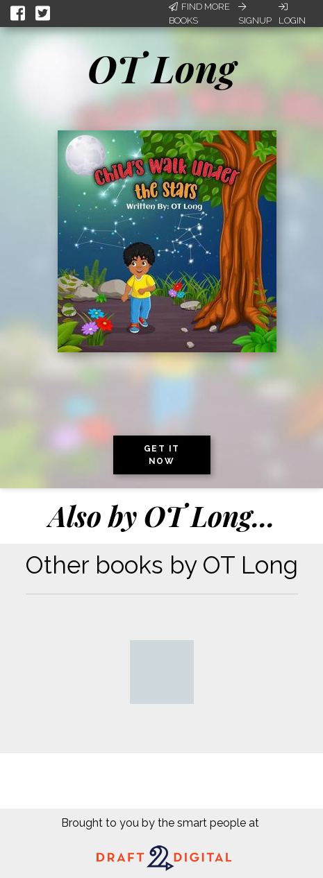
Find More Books (199, 13)
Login (292, 14)
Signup (255, 14)
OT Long (161, 68)
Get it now (162, 455)
